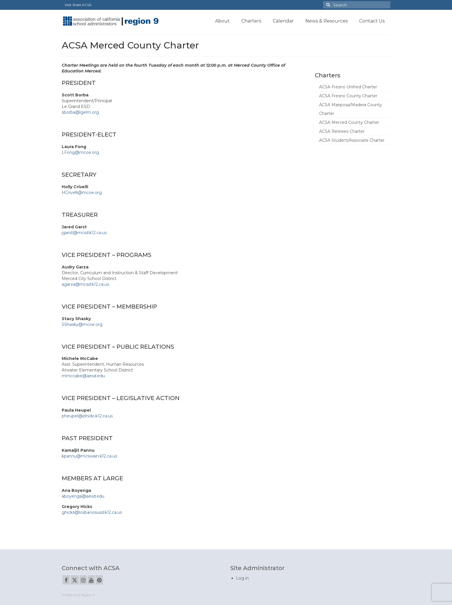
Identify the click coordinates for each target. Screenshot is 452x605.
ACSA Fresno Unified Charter (348, 86)
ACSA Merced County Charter (349, 122)
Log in (242, 578)
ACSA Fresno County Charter (348, 95)
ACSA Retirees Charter (342, 131)
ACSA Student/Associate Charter (352, 140)
